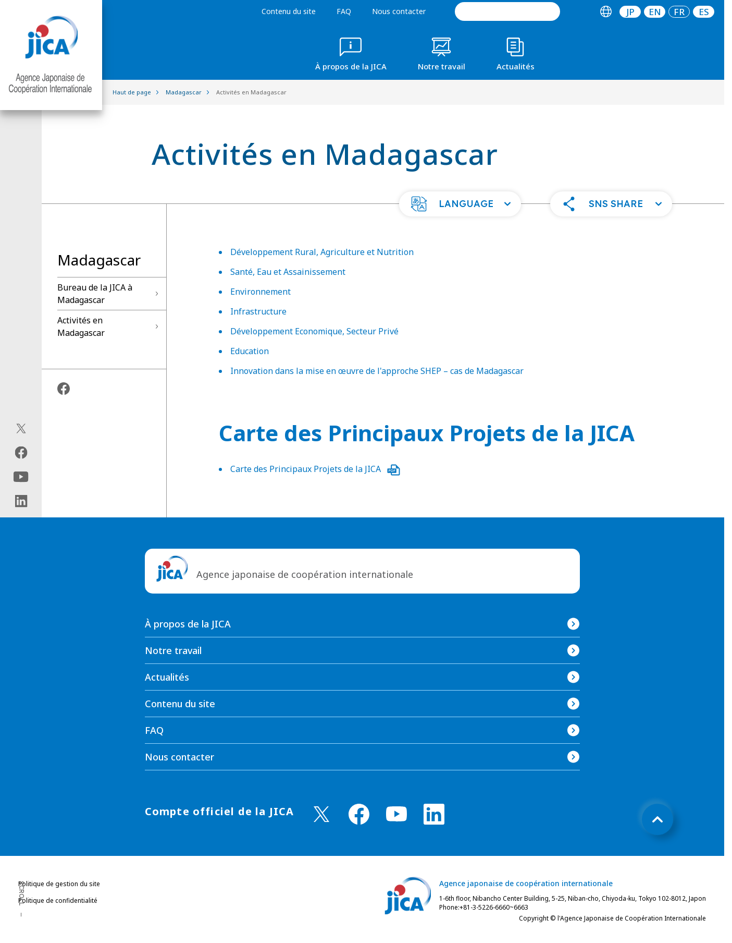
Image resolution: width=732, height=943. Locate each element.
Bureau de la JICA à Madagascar (94, 294)
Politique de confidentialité (57, 900)
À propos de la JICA (188, 624)
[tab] (605, 12)
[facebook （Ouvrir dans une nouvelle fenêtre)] (359, 814)
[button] (460, 203)
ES (704, 12)
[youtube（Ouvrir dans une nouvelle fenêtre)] (21, 477)
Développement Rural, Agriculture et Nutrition (322, 252)
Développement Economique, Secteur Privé (314, 331)
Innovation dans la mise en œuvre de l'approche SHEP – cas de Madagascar (377, 371)
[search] (507, 11)
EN (655, 12)
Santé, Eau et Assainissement (287, 271)
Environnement (260, 291)
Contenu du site (289, 11)
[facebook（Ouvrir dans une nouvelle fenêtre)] (21, 452)
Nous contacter (399, 11)
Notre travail (173, 650)
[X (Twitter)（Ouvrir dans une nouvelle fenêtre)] (21, 429)
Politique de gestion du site (59, 883)
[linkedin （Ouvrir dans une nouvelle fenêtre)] (434, 814)
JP (630, 12)
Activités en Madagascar (81, 326)
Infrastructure (258, 311)
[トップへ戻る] (657, 819)
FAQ (344, 11)
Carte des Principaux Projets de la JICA (315, 469)
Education (249, 351)
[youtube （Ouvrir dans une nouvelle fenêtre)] (396, 813)
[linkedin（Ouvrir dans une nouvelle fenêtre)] (21, 501)
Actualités (167, 677)
